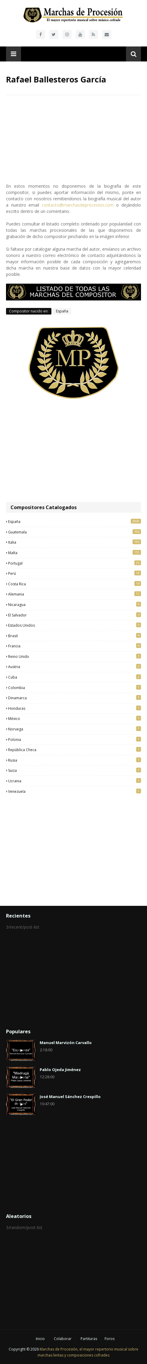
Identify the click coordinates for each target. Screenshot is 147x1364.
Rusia (74, 760)
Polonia (74, 739)
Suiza (74, 770)
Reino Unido (74, 656)
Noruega (74, 729)
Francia (74, 646)
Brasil (74, 635)
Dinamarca (74, 697)
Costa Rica (74, 583)
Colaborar (63, 1338)
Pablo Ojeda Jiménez (60, 1069)
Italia (74, 542)
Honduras (74, 708)
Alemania (74, 594)
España (62, 311)
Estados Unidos (74, 625)
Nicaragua (74, 604)
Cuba (74, 677)
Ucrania (74, 780)
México (74, 718)
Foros (110, 1338)
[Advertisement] (73, 451)
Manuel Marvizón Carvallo (66, 1042)
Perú (74, 573)
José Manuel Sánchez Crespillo (70, 1096)
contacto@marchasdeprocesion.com (78, 205)
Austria (74, 666)
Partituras (89, 1338)
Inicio (40, 1338)
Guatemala (74, 532)
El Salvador (74, 615)
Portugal (74, 563)
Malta (74, 552)
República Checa (74, 749)
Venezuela (74, 791)
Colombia (74, 687)
